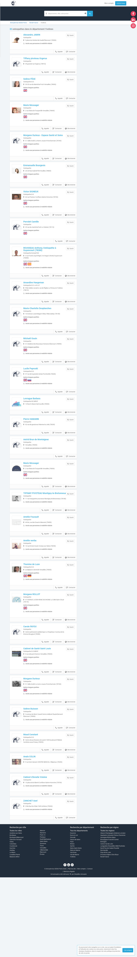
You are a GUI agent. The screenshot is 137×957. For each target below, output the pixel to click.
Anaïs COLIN (36, 822)
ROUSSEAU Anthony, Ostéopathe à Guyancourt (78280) (46, 266)
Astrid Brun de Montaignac (43, 476)
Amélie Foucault (37, 561)
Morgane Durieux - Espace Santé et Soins (47, 147)
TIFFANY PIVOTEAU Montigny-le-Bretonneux (46, 534)
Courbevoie (13, 925)
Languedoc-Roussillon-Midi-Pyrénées (112, 925)
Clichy (12, 921)
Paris (72, 921)
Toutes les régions (107, 910)
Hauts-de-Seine (75, 919)
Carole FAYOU (36, 678)
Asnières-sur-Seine (16, 913)
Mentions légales (69, 951)
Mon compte (109, 3)
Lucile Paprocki (37, 392)
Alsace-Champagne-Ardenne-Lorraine (112, 913)
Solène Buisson (37, 768)
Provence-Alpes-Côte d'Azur (109, 934)
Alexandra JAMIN (38, 34)
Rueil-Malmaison (45, 919)
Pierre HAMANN (38, 449)
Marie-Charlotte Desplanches (44, 327)
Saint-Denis (43, 921)
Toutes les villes (16, 910)
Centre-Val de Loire (106, 923)
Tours (42, 925)
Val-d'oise (73, 932)
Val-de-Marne (74, 934)
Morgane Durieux (38, 735)
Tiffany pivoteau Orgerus (42, 62)
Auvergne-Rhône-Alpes (107, 917)
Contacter (70, 55)
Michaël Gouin (37, 359)
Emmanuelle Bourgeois (41, 181)
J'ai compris (128, 950)
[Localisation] (65, 13)
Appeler (59, 55)
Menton (42, 910)
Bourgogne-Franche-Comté (109, 919)
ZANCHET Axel (37, 877)
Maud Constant (37, 795)
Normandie (104, 930)
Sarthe (72, 925)
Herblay (12, 930)
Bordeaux (13, 915)
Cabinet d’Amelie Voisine (42, 849)
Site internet (70, 82)
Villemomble (44, 930)
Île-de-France (104, 936)
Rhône (72, 923)
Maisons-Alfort (14, 936)
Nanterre (43, 912)
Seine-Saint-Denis (76, 928)
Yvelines (72, 936)
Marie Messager (38, 116)
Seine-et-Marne (75, 930)
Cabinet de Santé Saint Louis (44, 705)
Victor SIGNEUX (37, 208)
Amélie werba (36, 589)
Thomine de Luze (38, 616)
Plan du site (72, 948)
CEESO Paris (121, 3)
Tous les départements (79, 910)
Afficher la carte (104, 58)
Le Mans (12, 932)
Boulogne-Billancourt (17, 917)
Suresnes (43, 923)
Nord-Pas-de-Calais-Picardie (109, 928)
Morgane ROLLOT (38, 646)
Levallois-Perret (15, 934)
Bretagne (103, 921)
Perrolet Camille (37, 238)
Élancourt (43, 932)
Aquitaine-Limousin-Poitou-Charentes (112, 915)
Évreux (42, 934)
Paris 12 (42, 915)
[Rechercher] (90, 13)
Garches (12, 928)
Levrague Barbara (38, 422)
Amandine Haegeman (40, 300)
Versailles (43, 927)
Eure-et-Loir (74, 915)
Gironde (72, 917)
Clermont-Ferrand (15, 919)
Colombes (13, 923)
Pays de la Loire (105, 932)
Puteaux (42, 917)
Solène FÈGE (36, 89)
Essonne (73, 913)
